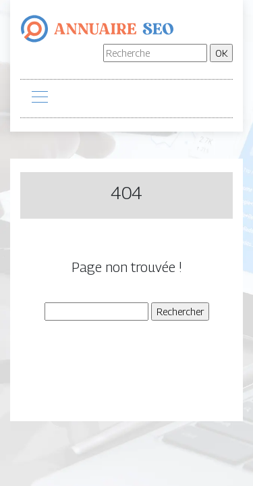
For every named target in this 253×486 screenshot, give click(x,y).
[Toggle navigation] (39, 98)
